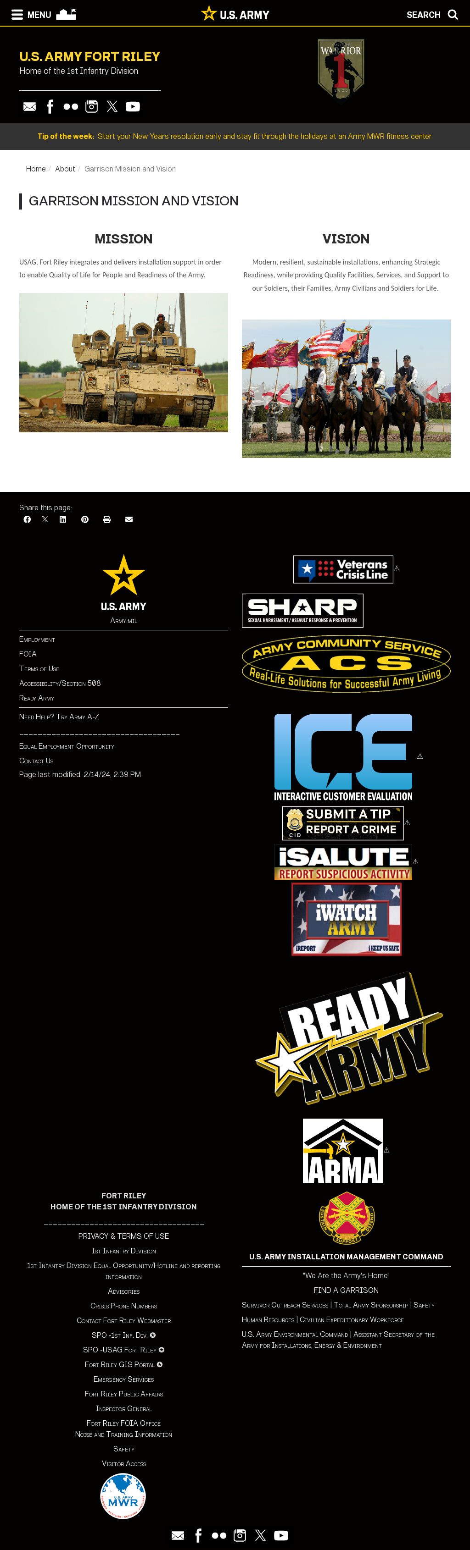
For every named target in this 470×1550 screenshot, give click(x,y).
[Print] (107, 519)
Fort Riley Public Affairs (124, 1394)
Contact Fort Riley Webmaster (124, 1320)
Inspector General (124, 1408)
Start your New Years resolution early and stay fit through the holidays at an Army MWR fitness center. (235, 136)
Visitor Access (124, 1463)
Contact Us (36, 760)
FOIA (28, 654)
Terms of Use (39, 668)
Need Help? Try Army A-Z (59, 716)
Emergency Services (124, 1379)
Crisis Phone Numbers (123, 1306)
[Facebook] (27, 519)
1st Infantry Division (123, 1251)
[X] (45, 519)
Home (36, 169)
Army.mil (123, 620)
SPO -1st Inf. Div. (120, 1335)
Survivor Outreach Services (285, 1305)
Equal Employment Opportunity (66, 746)
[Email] (129, 519)
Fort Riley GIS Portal (120, 1364)
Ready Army (36, 698)
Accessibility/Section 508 (60, 683)
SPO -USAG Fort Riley (120, 1350)
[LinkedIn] (63, 519)
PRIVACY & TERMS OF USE (123, 1236)
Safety (123, 1449)
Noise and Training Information (123, 1434)
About (65, 169)
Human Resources (268, 1319)
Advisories (124, 1291)
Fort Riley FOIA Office (124, 1423)
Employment (37, 639)
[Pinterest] (85, 519)
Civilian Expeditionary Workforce (352, 1319)
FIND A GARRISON (346, 1290)
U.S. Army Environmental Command (295, 1334)
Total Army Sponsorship (371, 1305)
